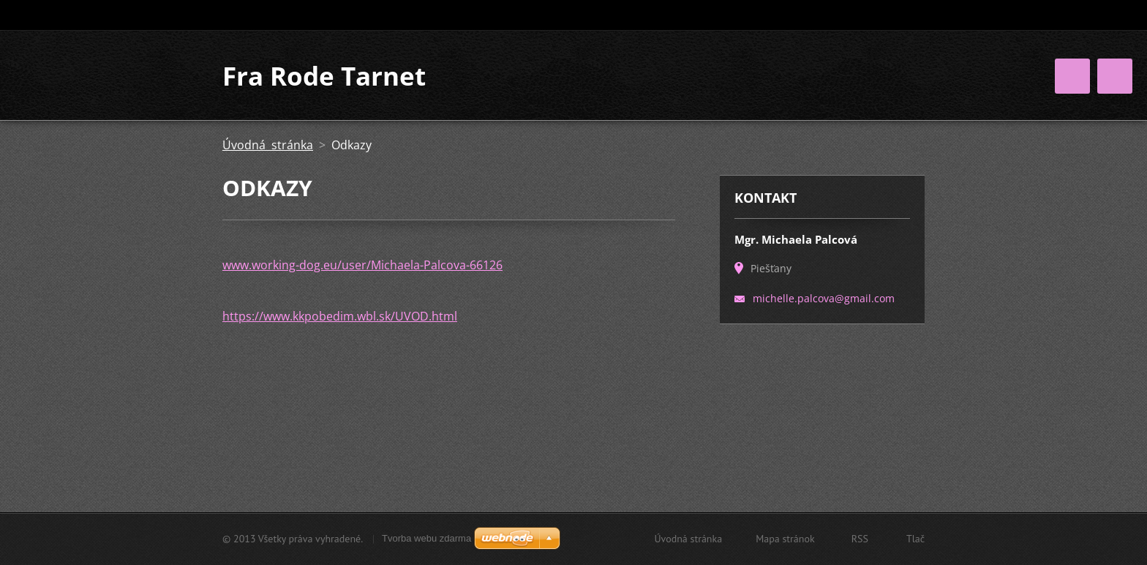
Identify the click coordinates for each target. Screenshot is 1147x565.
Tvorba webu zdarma (426, 540)
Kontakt (876, 121)
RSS (859, 540)
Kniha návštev (553, 121)
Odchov (779, 91)
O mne (644, 91)
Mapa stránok (785, 540)
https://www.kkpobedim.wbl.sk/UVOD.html (339, 362)
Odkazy (636, 121)
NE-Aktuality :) (792, 121)
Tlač (915, 540)
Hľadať (912, 15)
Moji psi (710, 91)
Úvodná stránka (558, 91)
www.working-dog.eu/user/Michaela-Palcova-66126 (362, 311)
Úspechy (706, 121)
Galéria (846, 91)
